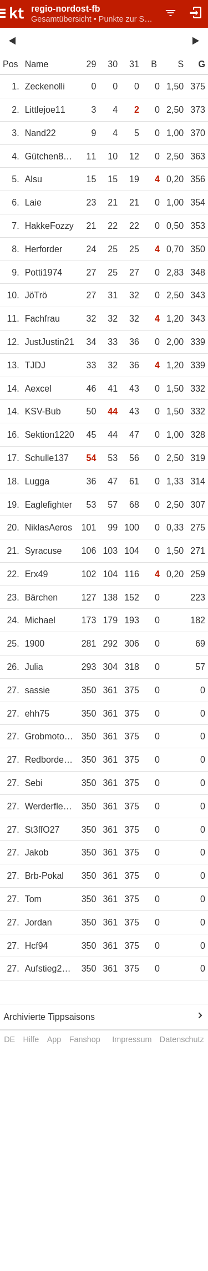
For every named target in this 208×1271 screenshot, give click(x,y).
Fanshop (84, 1039)
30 (113, 64)
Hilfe (31, 1039)
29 (92, 64)
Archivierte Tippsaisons (49, 1017)
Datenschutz (182, 1039)
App (54, 1039)
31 (134, 64)
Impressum (131, 1039)
